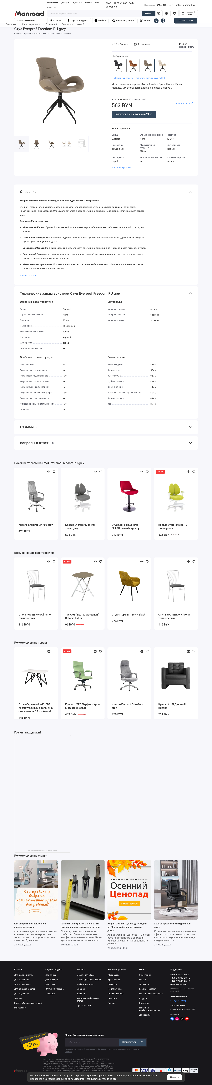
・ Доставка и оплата (122, 78)
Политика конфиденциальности (149, 1009)
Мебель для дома (85, 984)
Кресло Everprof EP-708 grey (36, 524)
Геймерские (20, 1008)
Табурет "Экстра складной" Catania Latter (82, 616)
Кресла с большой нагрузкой (28, 1003)
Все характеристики (121, 167)
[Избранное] (174, 13)
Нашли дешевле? (184, 103)
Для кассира (51, 979)
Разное (111, 1003)
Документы (145, 1015)
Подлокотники (115, 989)
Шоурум (143, 998)
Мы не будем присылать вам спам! (84, 1035)
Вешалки (81, 993)
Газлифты (112, 984)
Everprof (183, 44)
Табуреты (50, 993)
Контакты (51, 7)
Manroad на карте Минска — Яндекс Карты (42, 850)
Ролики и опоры (115, 993)
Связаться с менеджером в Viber (133, 114)
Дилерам (65, 2)
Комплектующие (123, 20)
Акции (145, 20)
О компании (52, 2)
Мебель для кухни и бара (89, 979)
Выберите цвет (120, 56)
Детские (18, 998)
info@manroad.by (185, 5)
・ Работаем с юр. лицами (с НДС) (149, 78)
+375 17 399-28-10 (180, 981)
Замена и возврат (147, 989)
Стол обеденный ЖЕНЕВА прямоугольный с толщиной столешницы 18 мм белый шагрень (36, 708)
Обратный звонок (178, 984)
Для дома (50, 984)
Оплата (88, 2)
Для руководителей (23, 975)
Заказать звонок (185, 21)
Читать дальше (28, 275)
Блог (97, 2)
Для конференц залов (24, 989)
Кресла (55, 20)
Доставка (77, 2)
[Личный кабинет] (158, 13)
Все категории (26, 21)
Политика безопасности (151, 993)
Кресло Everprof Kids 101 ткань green (173, 526)
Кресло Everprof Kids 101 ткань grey (80, 526)
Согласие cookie (53, 1079)
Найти (148, 13)
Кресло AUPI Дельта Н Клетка (172, 706)
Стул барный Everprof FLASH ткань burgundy (125, 526)
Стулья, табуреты (78, 20)
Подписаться (132, 1042)
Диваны (81, 989)
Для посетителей (22, 984)
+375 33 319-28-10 (180, 978)
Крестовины (114, 979)
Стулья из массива (54, 989)
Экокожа (112, 998)
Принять (174, 1077)
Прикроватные (84, 1005)
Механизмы (113, 975)
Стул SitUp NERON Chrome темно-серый (35, 616)
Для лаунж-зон (21, 993)
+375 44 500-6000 (158, 5)
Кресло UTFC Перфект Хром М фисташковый (82, 706)
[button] (97, 148)
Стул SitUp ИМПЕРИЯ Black (128, 614)
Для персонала (21, 979)
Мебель (100, 20)
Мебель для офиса (86, 975)
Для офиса (50, 975)
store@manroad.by (178, 1000)
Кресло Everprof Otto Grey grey (127, 706)
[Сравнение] (166, 13)
